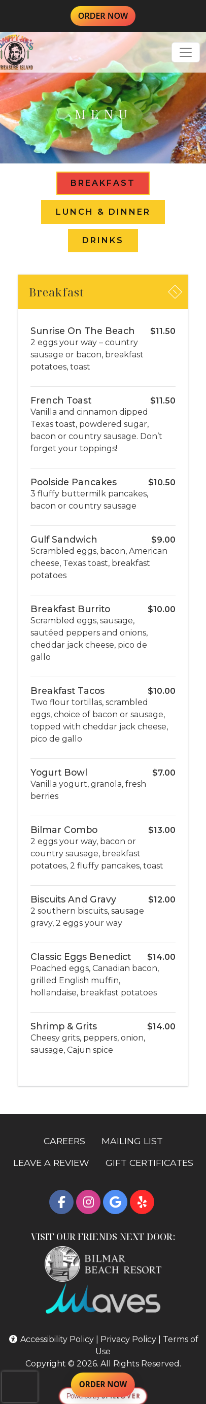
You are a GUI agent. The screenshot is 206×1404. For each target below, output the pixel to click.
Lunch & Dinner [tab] (103, 212)
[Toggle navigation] (185, 52)
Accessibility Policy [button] (51, 1339)
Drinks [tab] (103, 240)
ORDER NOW (106, 15)
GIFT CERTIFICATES (153, 1162)
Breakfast (61, 295)
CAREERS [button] (68, 1140)
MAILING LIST (132, 1140)
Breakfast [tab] (103, 183)
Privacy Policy (128, 1339)
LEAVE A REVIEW (55, 1162)
